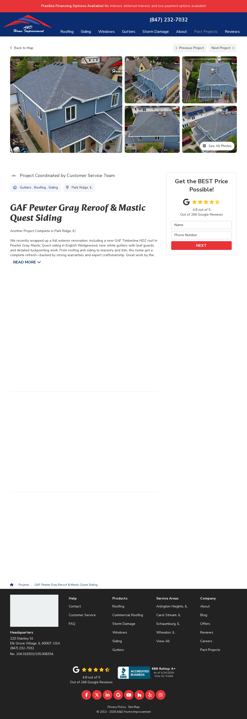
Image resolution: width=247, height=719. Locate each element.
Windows (119, 632)
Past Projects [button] (206, 31)
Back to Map (21, 48)
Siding (117, 641)
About (205, 606)
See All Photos (217, 146)
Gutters (118, 650)
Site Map (134, 707)
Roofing (118, 606)
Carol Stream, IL (168, 615)
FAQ (72, 623)
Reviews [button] (232, 31)
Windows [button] (106, 31)
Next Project (223, 48)
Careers (206, 641)
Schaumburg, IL (168, 623)
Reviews (206, 632)
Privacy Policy (117, 707)
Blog (203, 615)
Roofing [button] (67, 31)
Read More (24, 262)
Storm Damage (123, 623)
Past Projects (210, 650)
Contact (75, 606)
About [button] (181, 31)
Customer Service (82, 615)
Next (201, 245)
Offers (205, 623)
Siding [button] (86, 31)
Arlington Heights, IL (171, 606)
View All (163, 641)
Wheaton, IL (165, 632)
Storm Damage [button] (156, 31)
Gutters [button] (128, 31)
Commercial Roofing (127, 615)
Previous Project (190, 48)
